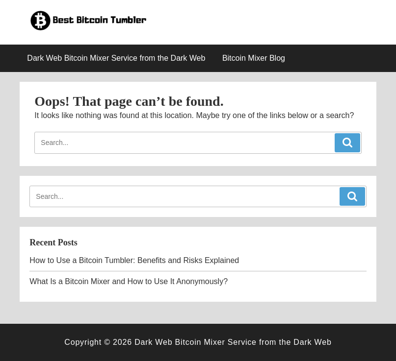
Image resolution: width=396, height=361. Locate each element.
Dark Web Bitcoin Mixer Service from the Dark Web (116, 58)
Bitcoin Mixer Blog (253, 58)
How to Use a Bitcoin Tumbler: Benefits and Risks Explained (134, 260)
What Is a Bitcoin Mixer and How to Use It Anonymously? (128, 281)
